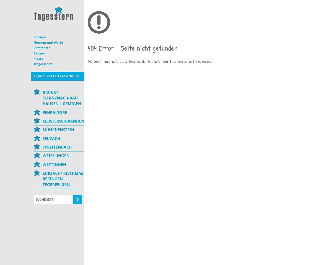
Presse (39, 58)
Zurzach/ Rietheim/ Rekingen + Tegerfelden (63, 179)
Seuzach (51, 138)
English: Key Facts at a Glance (56, 76)
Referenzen (42, 48)
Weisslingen (56, 155)
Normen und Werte (48, 42)
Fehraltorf (55, 112)
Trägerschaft (43, 64)
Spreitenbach (57, 147)
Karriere (40, 37)
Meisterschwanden (63, 121)
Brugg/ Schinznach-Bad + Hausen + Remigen (62, 98)
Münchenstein (58, 129)
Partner (39, 53)
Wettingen (54, 164)
